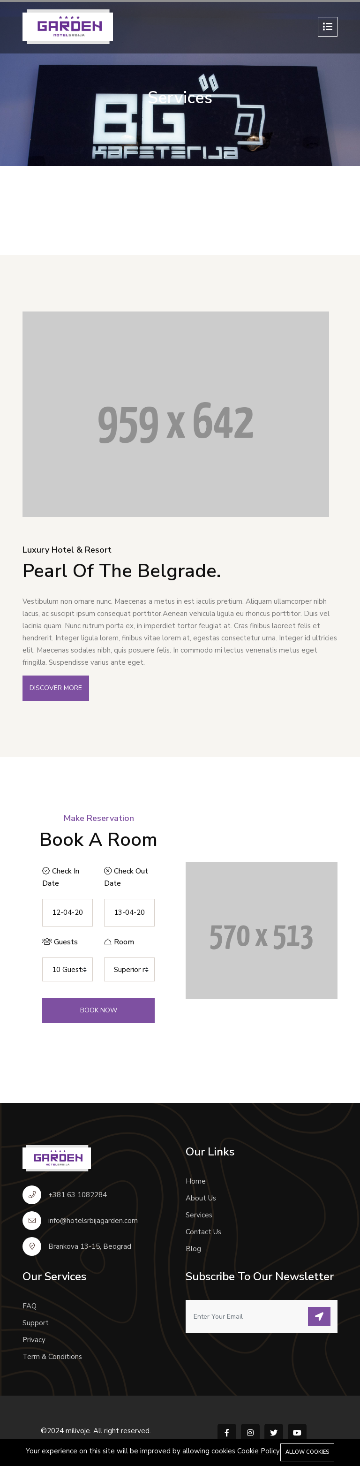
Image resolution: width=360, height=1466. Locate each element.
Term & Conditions (52, 1356)
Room (119, 942)
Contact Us (203, 1232)
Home (196, 1181)
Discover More (56, 688)
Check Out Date (126, 877)
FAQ (29, 1306)
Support (35, 1323)
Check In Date (60, 877)
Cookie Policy (258, 1451)
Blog (193, 1248)
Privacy (33, 1339)
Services (199, 1215)
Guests (60, 942)
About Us (201, 1198)
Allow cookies (307, 1452)
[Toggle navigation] (328, 27)
